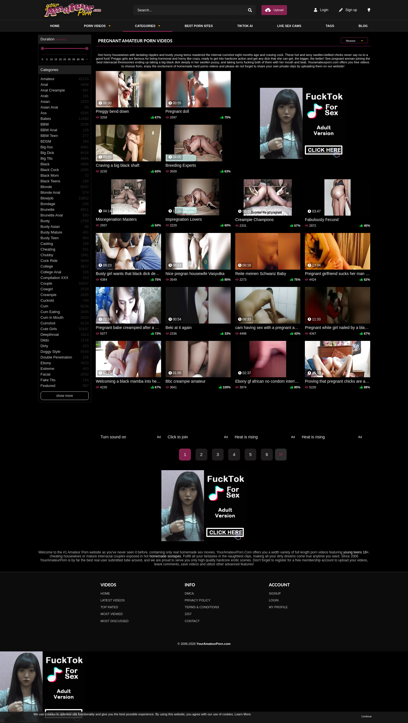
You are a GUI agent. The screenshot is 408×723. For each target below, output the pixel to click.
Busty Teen (65, 238)
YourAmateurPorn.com (214, 643)
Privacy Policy (198, 600)
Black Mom (65, 175)
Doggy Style (65, 352)
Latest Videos (113, 600)
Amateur (65, 79)
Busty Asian (65, 227)
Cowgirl (65, 289)
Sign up (348, 10)
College (65, 266)
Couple (65, 283)
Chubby (65, 255)
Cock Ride (65, 261)
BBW (65, 124)
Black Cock (65, 170)
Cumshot (65, 323)
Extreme (65, 369)
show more (64, 396)
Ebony (65, 363)
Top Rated (109, 607)
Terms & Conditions (202, 607)
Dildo (65, 340)
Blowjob (65, 198)
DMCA (189, 593)
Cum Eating (65, 312)
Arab (65, 96)
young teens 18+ (356, 552)
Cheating (65, 249)
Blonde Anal (65, 192)
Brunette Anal (65, 215)
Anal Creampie (65, 90)
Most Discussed (115, 621)
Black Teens (65, 181)
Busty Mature (65, 232)
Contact (192, 621)
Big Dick (65, 153)
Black (65, 164)
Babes (65, 119)
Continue (366, 716)
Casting (65, 244)
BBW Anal (65, 130)
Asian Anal (65, 107)
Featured (65, 386)
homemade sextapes (165, 556)
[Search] (250, 10)
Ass (65, 113)
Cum (65, 306)
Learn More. (243, 714)
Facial (65, 374)
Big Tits (65, 158)
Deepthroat (65, 334)
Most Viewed (112, 614)
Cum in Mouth (65, 317)
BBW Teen (65, 136)
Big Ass (65, 147)
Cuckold (65, 300)
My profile (278, 607)
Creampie (65, 295)
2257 (188, 614)
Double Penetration (65, 357)
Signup (275, 593)
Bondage (65, 204)
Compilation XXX (65, 278)
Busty (65, 221)
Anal (65, 84)
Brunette (65, 209)
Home (105, 593)
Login (321, 10)
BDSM (65, 141)
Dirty (65, 346)
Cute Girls (65, 329)
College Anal (65, 272)
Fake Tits (65, 380)
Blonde (65, 187)
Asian (65, 102)
